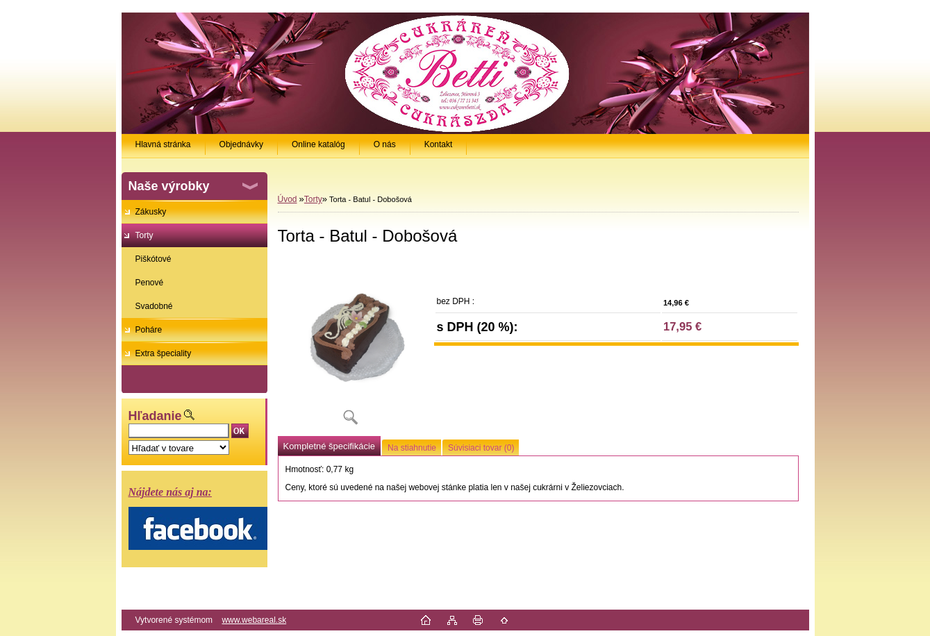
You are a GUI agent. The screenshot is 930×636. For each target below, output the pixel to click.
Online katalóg (318, 144)
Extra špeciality (163, 353)
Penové (149, 282)
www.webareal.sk (254, 620)
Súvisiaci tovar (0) (481, 448)
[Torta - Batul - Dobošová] (351, 347)
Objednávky (241, 144)
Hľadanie (155, 416)
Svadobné (154, 306)
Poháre (149, 330)
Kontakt (438, 144)
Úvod (287, 199)
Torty (144, 235)
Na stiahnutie (412, 448)
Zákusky (151, 212)
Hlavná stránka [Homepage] (163, 144)
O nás (385, 144)
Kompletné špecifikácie (329, 446)
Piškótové (153, 259)
